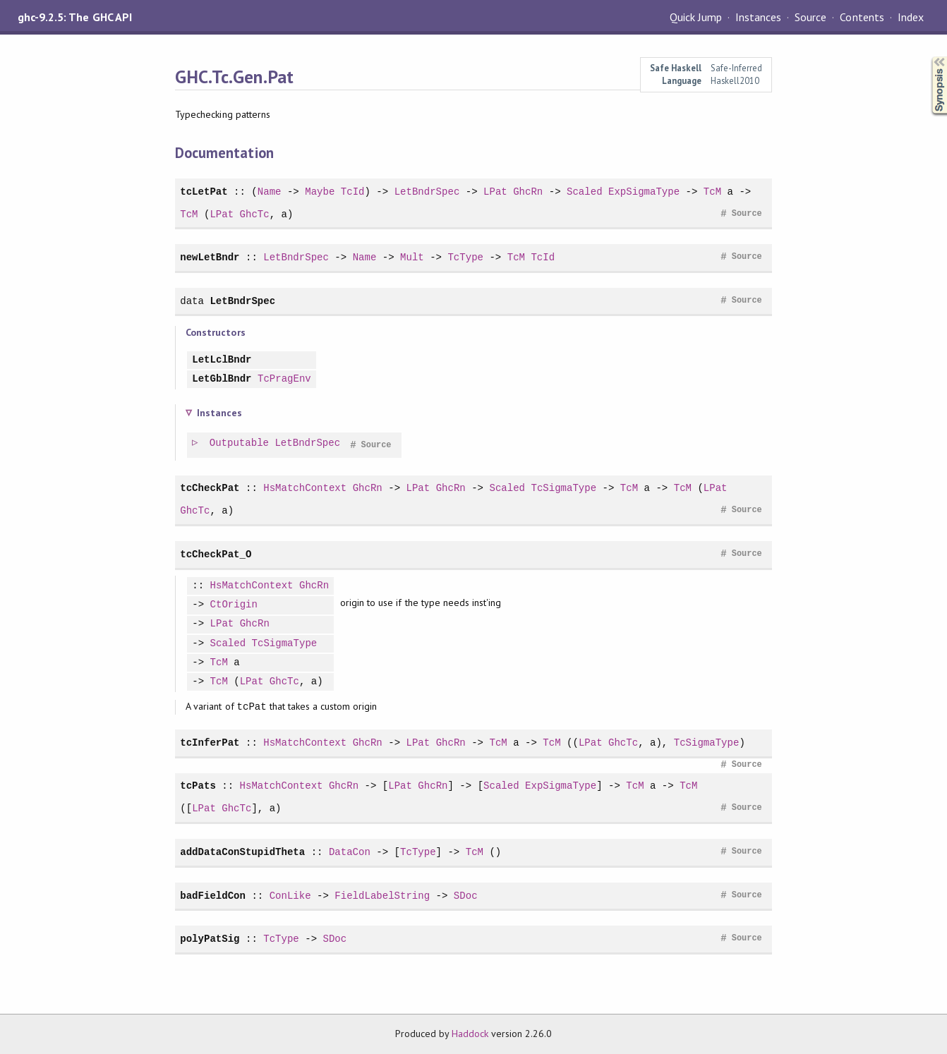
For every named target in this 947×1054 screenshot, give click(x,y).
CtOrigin (234, 605)
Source (810, 17)
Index (911, 17)
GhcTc (255, 214)
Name (270, 191)
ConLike (290, 895)
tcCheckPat (209, 488)
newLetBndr (209, 257)
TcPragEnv (284, 379)
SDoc (466, 895)
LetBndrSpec (427, 191)
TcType (465, 257)
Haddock (470, 1033)
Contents (861, 17)
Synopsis (928, 56)
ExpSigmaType (644, 191)
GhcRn (528, 191)
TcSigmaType (563, 488)
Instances (758, 17)
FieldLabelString (382, 895)
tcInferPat (209, 742)
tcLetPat (203, 191)
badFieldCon (213, 895)
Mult (412, 257)
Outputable (240, 443)
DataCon (349, 852)
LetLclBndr (221, 360)
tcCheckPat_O (215, 554)
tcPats (198, 785)
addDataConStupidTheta (242, 852)
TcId (353, 191)
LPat (495, 191)
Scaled (585, 191)
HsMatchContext (304, 488)
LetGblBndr (221, 379)
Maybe (319, 191)
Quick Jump (696, 17)
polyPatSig (209, 938)
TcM (712, 191)
